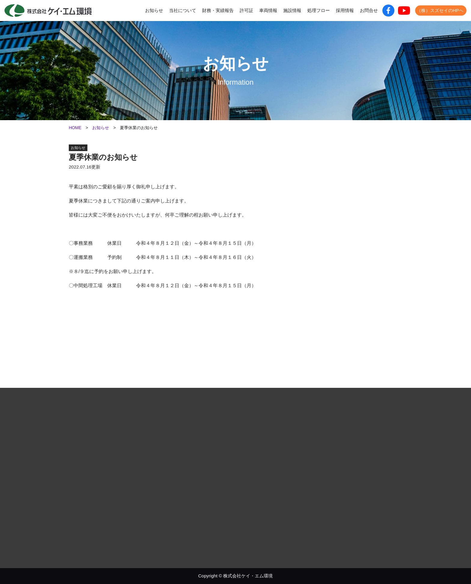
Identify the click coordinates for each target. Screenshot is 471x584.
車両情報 (268, 10)
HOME (75, 127)
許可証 (246, 10)
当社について (182, 10)
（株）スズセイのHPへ (440, 10)
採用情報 (345, 10)
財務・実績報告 (218, 10)
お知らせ (154, 10)
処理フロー (318, 10)
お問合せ (369, 10)
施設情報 (292, 10)
